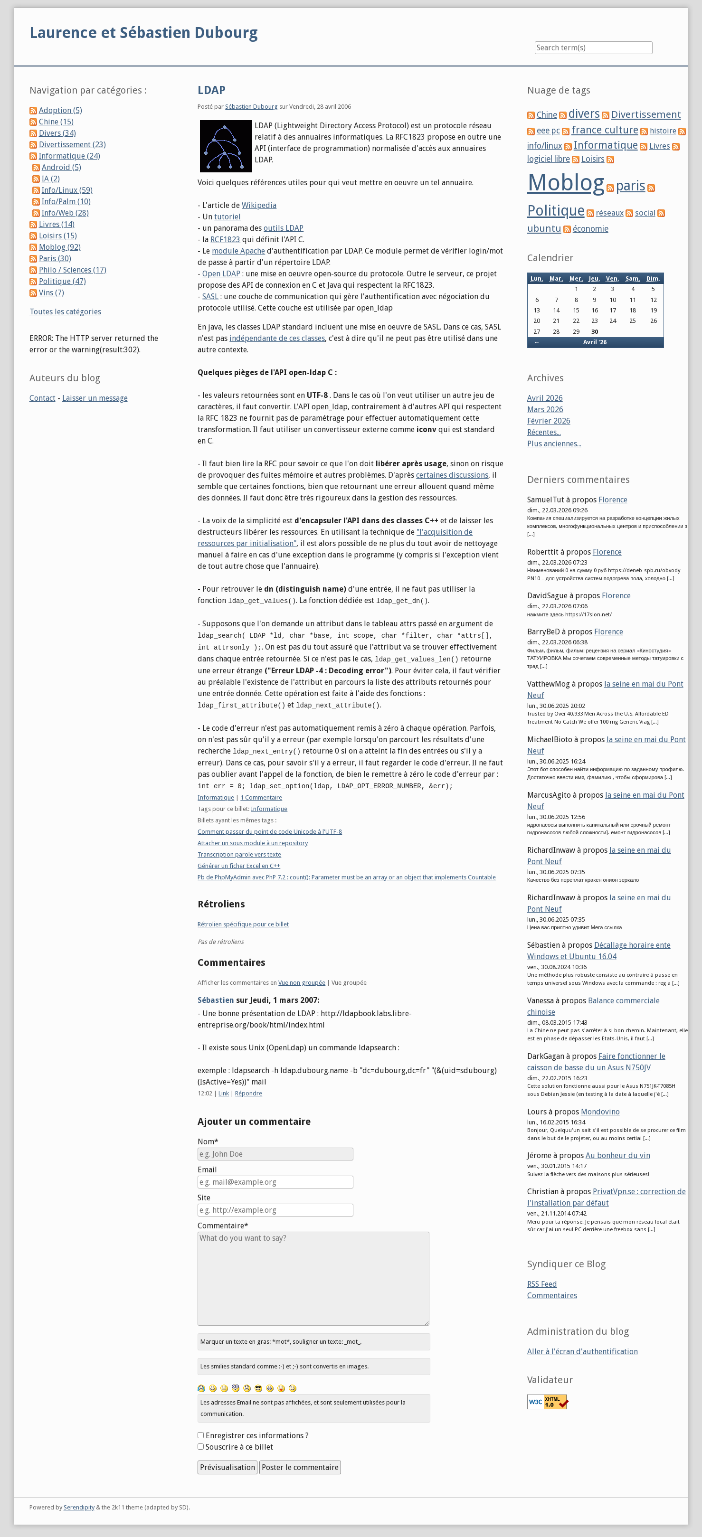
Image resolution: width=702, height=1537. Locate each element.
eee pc (548, 130)
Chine (547, 115)
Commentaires (552, 1295)
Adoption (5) (60, 110)
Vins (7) (51, 292)
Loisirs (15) (58, 235)
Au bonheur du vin (618, 1155)
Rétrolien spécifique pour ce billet (243, 920)
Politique (556, 210)
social (645, 212)
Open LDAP (221, 273)
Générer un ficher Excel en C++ (239, 862)
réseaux (610, 212)
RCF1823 (225, 239)
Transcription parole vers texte (239, 851)
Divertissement (646, 114)
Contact (42, 398)
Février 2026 (548, 420)
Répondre (248, 1090)
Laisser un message (95, 398)
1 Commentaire (261, 794)
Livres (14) (57, 224)
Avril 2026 (545, 398)
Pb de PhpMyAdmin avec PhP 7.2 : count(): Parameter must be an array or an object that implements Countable (347, 873)
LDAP (212, 90)
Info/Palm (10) (66, 201)
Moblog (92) (60, 247)
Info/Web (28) (65, 212)
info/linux (544, 146)
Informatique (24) (69, 155)
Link (223, 1090)
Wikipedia (259, 205)
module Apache (238, 250)
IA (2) (51, 178)
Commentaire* (223, 1222)
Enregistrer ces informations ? (257, 1432)
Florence (612, 499)
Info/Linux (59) (67, 190)
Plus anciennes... (554, 443)
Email (207, 1166)
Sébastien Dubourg (251, 106)
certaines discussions (452, 475)
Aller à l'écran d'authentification (582, 1351)
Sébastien (216, 996)
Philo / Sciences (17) (72, 269)
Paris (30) (55, 258)
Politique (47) (62, 281)
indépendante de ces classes (277, 338)
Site (204, 1194)
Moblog (566, 182)
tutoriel (227, 216)
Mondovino (600, 1111)
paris (630, 186)
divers (584, 114)
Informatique (216, 794)
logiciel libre (548, 159)
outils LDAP (284, 228)
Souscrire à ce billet (239, 1443)
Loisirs (593, 159)
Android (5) (61, 167)
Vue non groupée (301, 979)
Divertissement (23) (72, 144)
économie (590, 229)
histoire (663, 130)
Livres (659, 146)
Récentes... (544, 432)
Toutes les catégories (65, 311)
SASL (210, 296)
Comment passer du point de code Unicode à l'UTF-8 (270, 828)
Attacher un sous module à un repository (253, 839)
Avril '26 (595, 342)
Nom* (208, 1138)
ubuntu (544, 228)
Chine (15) (56, 121)
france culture (604, 130)
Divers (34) (57, 133)
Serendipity (79, 1504)
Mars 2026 (545, 409)
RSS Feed (542, 1284)
